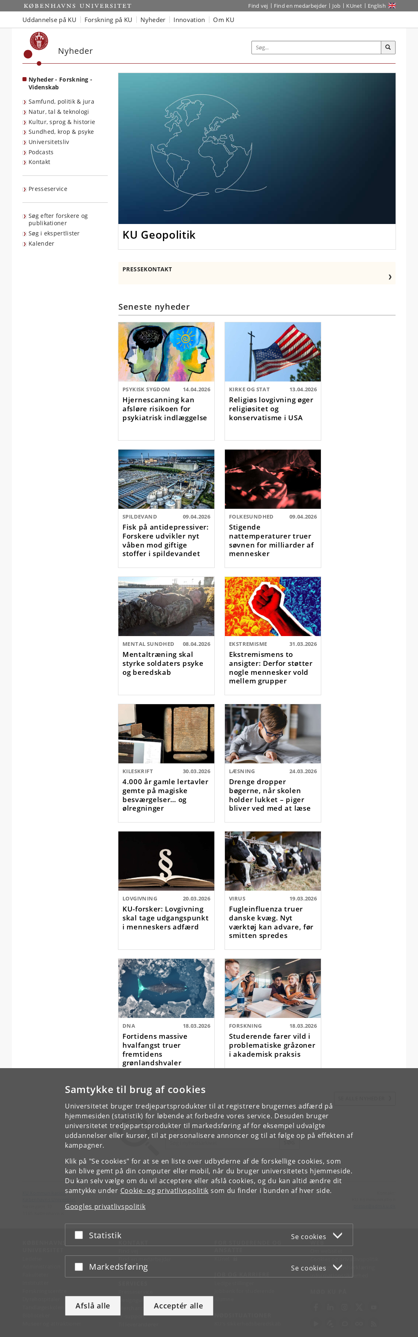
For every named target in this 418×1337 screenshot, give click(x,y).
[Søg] (388, 48)
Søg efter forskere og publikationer (58, 219)
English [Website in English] (377, 5)
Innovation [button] (189, 20)
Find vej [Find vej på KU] (258, 5)
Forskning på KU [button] (108, 20)
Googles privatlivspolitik (105, 1206)
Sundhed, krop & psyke (61, 131)
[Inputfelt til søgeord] (316, 47)
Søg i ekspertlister (54, 233)
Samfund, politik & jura (61, 101)
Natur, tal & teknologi (59, 111)
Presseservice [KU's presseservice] (48, 189)
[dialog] (209, 1202)
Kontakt (39, 162)
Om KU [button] (223, 20)
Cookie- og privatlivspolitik (164, 1190)
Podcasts (41, 152)
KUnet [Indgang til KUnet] (354, 5)
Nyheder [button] (152, 20)
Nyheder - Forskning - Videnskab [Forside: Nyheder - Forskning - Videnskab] (60, 83)
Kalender (41, 243)
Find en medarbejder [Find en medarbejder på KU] (300, 5)
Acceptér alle (178, 1305)
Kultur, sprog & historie (62, 122)
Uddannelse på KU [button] (49, 20)
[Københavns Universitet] (36, 49)
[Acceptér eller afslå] (81, 1235)
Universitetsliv (49, 142)
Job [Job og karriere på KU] (336, 5)
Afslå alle (93, 1305)
